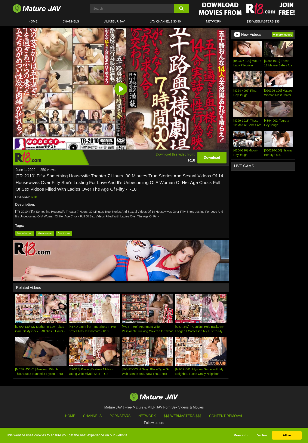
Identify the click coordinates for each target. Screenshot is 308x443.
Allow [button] (287, 435)
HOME (32, 21)
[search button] (181, 8)
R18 (34, 197)
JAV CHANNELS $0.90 (165, 21)
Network (213, 21)
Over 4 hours (64, 233)
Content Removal (226, 416)
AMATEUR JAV (114, 21)
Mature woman (45, 233)
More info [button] (240, 435)
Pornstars (120, 416)
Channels (92, 416)
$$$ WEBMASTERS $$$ (263, 21)
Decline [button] (261, 435)
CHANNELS (71, 21)
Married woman (24, 233)
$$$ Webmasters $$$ (182, 416)
